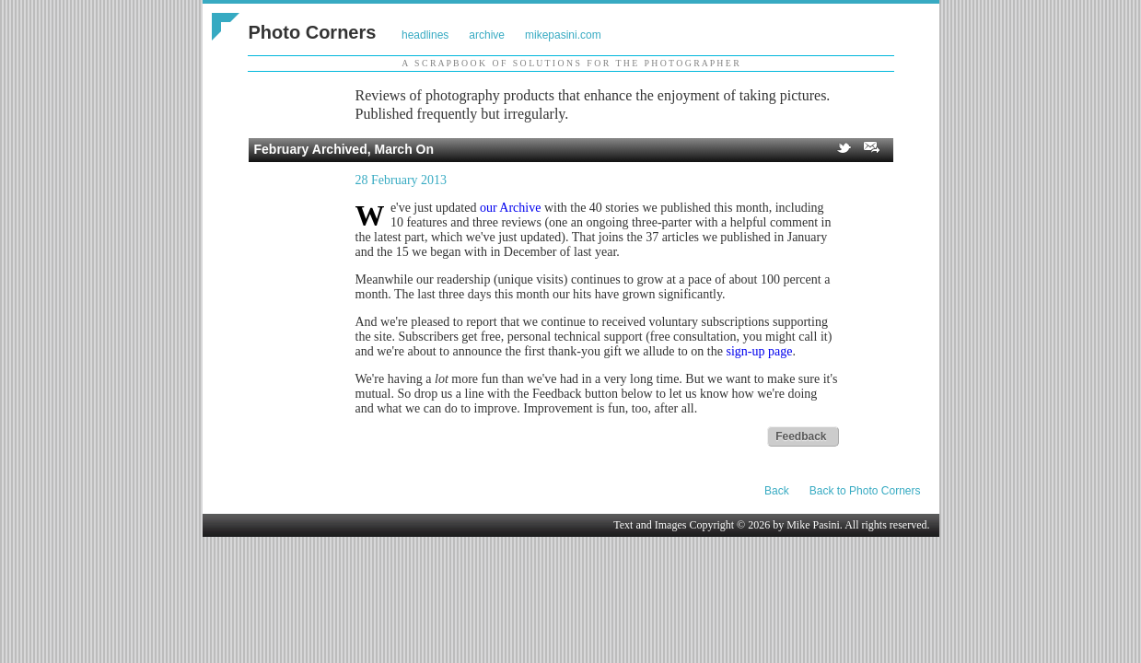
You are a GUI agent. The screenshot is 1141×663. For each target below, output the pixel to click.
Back (776, 490)
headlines (425, 35)
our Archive (510, 208)
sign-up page (759, 351)
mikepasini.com (563, 35)
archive (487, 35)
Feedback (800, 436)
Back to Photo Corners (865, 490)
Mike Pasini (813, 524)
